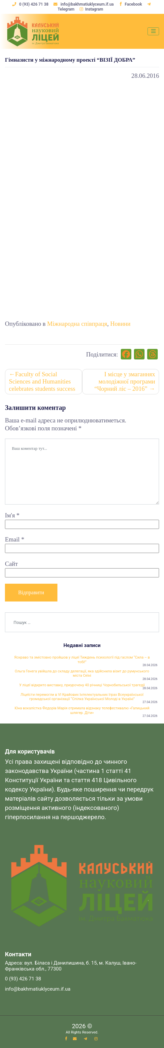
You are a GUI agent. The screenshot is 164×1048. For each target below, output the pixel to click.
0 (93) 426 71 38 (30, 4)
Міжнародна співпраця (77, 323)
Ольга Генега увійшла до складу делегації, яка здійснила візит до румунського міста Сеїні (82, 673)
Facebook (130, 4)
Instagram (91, 9)
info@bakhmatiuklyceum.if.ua (84, 4)
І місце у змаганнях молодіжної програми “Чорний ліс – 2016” (124, 381)
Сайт (11, 563)
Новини (120, 323)
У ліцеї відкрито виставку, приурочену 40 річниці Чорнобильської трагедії (82, 686)
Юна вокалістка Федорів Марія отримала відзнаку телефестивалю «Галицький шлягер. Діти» (82, 711)
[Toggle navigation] (153, 31)
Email (14, 539)
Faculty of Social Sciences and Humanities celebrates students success (42, 381)
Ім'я (12, 515)
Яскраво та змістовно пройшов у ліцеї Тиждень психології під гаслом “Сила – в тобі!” (82, 660)
